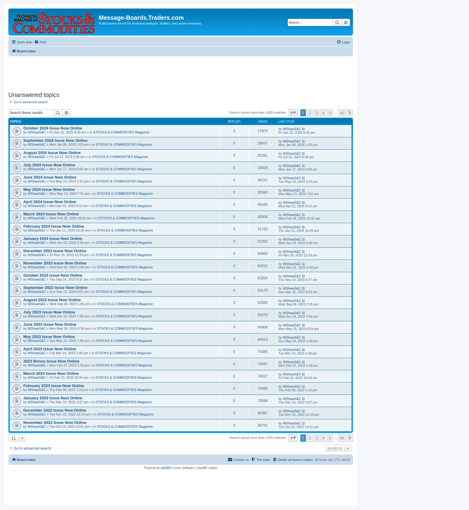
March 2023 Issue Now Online (51, 373)
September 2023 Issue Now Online (55, 287)
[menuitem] (40, 42)
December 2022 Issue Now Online (54, 410)
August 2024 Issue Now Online (52, 152)
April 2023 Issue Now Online (49, 349)
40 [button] (342, 112)
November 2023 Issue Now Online (54, 263)
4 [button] (323, 112)
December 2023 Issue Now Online (54, 251)
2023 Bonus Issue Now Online (51, 361)
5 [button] (330, 112)
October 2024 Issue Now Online (52, 128)
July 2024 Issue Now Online (49, 165)
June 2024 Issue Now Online (49, 177)
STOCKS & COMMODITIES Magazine (121, 132)
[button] (293, 112)
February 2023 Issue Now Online (53, 385)
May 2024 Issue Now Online (49, 189)
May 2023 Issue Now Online (49, 336)
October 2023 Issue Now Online (52, 275)
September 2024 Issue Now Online (55, 140)
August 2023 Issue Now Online (52, 300)
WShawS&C (37, 132)
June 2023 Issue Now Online (49, 324)
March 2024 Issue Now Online (51, 214)
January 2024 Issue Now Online (52, 238)
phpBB (165, 468)
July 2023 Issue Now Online (49, 312)
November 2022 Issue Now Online (54, 422)
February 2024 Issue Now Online (53, 226)
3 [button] (317, 112)
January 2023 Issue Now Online (52, 398)
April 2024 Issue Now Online (49, 202)
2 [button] (310, 112)
